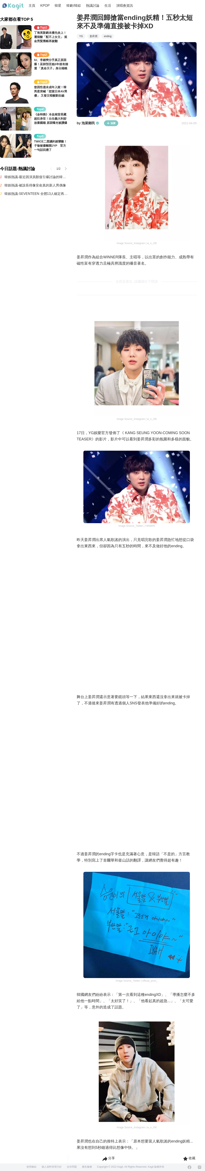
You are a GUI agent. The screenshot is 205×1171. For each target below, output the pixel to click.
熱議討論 (92, 5)
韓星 (58, 5)
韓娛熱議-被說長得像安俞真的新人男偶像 (35, 185)
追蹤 (111, 123)
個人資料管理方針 (52, 1166)
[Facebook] (189, 1167)
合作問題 (72, 1166)
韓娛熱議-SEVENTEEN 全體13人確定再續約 (36, 193)
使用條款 (31, 1166)
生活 (107, 5)
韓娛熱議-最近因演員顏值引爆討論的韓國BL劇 (36, 177)
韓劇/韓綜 (73, 5)
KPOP (45, 5)
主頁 (32, 5)
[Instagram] (199, 1167)
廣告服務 (87, 1166)
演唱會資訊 (124, 5)
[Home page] (13, 6)
